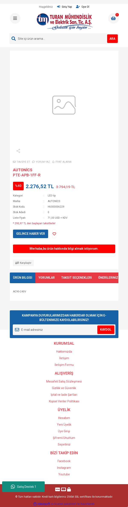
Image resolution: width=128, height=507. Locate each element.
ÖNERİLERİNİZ (108, 277)
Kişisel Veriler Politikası (64, 401)
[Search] (64, 38)
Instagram (64, 467)
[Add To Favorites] (54, 234)
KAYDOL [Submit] (105, 329)
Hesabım (64, 418)
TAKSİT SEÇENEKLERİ (76, 277)
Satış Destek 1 (23, 486)
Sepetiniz (64, 444)
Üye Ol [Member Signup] (82, 6)
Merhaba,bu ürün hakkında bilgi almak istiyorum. (64, 248)
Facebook (64, 461)
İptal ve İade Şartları (64, 394)
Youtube (64, 474)
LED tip (52, 195)
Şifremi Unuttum (64, 438)
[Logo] (64, 21)
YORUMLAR (47, 277)
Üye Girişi (64, 431)
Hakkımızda (64, 351)
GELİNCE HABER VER (30, 233)
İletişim (64, 358)
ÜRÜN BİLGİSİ (22, 277)
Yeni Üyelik (64, 424)
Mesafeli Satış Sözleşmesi (64, 381)
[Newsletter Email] (64, 329)
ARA (112, 38)
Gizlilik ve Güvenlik (64, 388)
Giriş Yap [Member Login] (64, 6)
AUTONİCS (22, 170)
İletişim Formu (64, 364)
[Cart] (113, 18)
